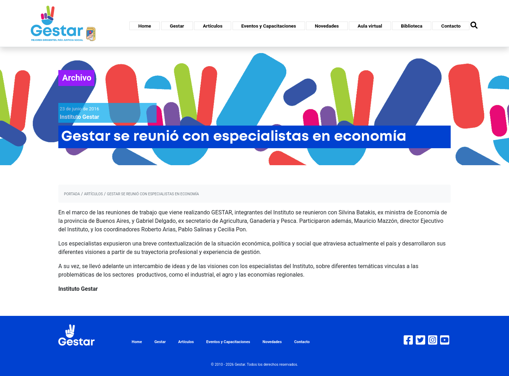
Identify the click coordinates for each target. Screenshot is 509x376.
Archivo (77, 78)
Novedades (327, 26)
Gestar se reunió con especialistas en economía (153, 194)
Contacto (451, 26)
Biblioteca (411, 26)
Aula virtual (370, 26)
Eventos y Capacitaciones (268, 26)
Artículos (212, 26)
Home (144, 26)
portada (72, 194)
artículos (93, 194)
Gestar (177, 26)
